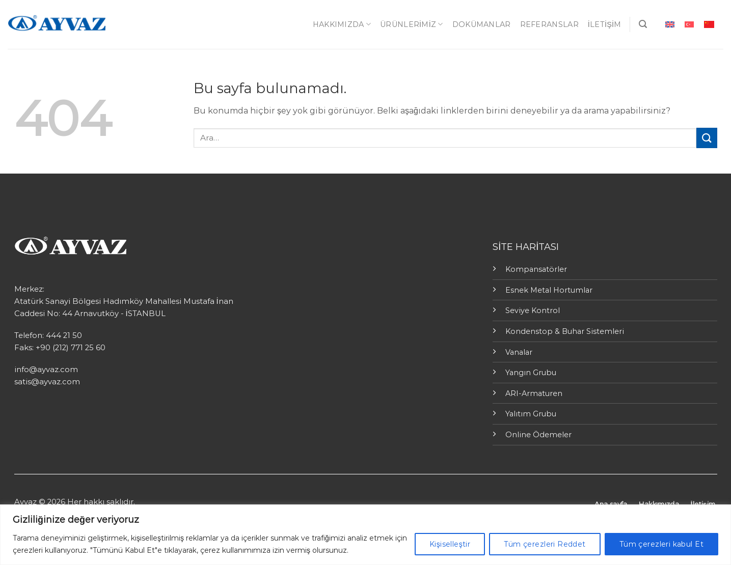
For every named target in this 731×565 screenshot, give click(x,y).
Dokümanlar (481, 24)
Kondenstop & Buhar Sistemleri (564, 331)
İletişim (604, 24)
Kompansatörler (536, 269)
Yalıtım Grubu (530, 413)
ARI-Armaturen (533, 393)
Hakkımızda (342, 24)
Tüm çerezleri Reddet (544, 544)
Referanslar (549, 24)
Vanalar (518, 352)
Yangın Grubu (530, 372)
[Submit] (706, 138)
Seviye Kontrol (532, 310)
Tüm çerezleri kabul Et (661, 544)
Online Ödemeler (538, 434)
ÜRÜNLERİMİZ (411, 24)
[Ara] (643, 24)
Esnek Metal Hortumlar (548, 290)
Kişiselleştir (449, 544)
